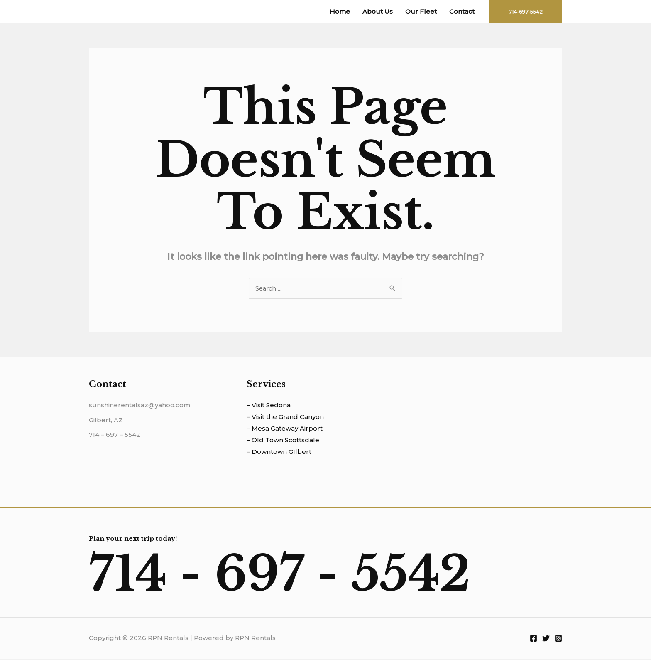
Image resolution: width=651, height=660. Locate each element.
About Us (377, 11)
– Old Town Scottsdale (283, 441)
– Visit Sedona (269, 406)
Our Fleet (421, 11)
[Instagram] (558, 639)
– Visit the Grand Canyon (285, 418)
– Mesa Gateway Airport (285, 429)
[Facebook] (533, 639)
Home (340, 11)
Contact (462, 11)
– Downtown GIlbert (279, 453)
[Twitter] (546, 639)
